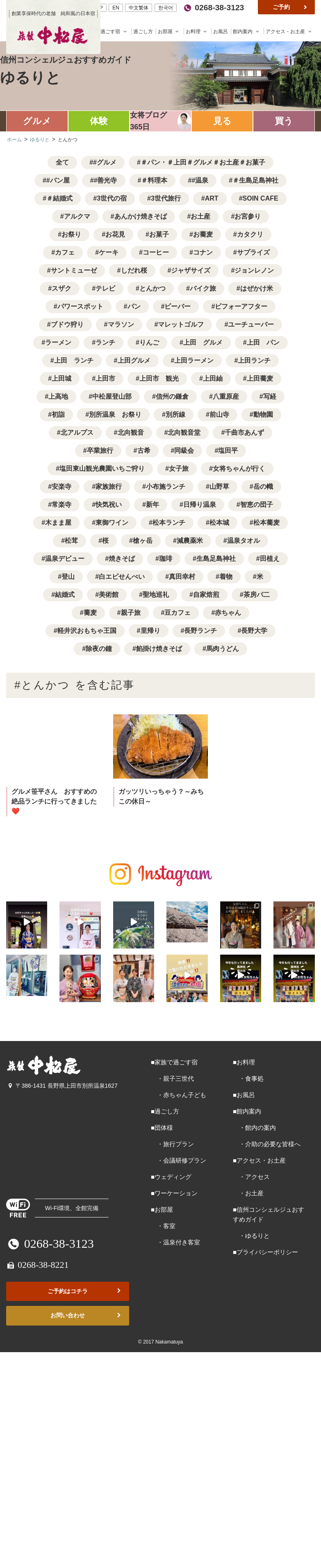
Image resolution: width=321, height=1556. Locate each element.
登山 (68, 576)
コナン (203, 252)
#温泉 (199, 180)
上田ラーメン (194, 360)
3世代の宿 (112, 198)
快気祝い (109, 504)
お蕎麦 (203, 234)
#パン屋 (58, 180)
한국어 (165, 8)
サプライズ (253, 252)
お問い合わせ (86, 1313)
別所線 (175, 414)
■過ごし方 (165, 1109)
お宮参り (247, 216)
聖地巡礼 (156, 594)
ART (212, 198)
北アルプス (77, 432)
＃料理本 (154, 180)
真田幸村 (182, 576)
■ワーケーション (174, 1191)
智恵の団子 (256, 504)
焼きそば (122, 558)
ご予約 (291, 7)
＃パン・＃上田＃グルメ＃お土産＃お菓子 (203, 162)
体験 (99, 121)
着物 (225, 576)
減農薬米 (190, 540)
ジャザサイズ (190, 270)
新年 (152, 504)
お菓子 (159, 234)
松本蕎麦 (266, 522)
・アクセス (251, 1174)
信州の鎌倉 (172, 396)
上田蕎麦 (260, 378)
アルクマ (77, 216)
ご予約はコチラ (85, 1289)
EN (115, 8)
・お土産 (248, 1191)
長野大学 (254, 630)
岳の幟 (263, 486)
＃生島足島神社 (255, 180)
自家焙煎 (206, 594)
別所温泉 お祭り (115, 414)
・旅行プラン (172, 1141)
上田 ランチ (73, 360)
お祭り (71, 234)
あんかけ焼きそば (140, 216)
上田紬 (213, 378)
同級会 (184, 450)
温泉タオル (243, 540)
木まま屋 (58, 522)
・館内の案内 (254, 1125)
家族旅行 (109, 486)
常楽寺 (61, 504)
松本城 (219, 522)
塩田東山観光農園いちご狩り (102, 468)
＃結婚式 (59, 198)
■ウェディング (171, 1174)
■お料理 (244, 1060)
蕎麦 (90, 612)
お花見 (115, 234)
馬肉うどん (222, 648)
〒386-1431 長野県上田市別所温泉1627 (62, 1083)
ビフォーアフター (241, 306)
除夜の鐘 (99, 648)
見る (222, 121)
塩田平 (228, 450)
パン (134, 306)
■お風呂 (244, 1092)
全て (62, 162)
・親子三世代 (172, 1076)
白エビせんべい (122, 576)
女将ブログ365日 (148, 121)
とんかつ (152, 288)
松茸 (71, 540)
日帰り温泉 (199, 504)
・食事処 (248, 1076)
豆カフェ (177, 612)
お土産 (200, 216)
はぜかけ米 (256, 288)
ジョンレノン (254, 270)
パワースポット (80, 306)
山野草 (219, 486)
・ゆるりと (251, 1233)
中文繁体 (138, 8)
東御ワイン (112, 522)
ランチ (105, 342)
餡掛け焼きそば (159, 648)
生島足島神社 (216, 558)
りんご (149, 342)
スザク (61, 288)
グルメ (37, 121)
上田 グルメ (203, 342)
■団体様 (162, 1125)
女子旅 (179, 468)
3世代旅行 (166, 198)
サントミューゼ (74, 270)
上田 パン (263, 342)
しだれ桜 (134, 270)
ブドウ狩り (67, 324)
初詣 (58, 414)
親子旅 (131, 612)
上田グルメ (134, 360)
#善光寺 (105, 180)
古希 (143, 450)
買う (284, 121)
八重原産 (226, 396)
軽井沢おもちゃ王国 (86, 630)
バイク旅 (203, 288)
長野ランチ (200, 630)
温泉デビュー (64, 558)
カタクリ (250, 234)
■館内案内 (247, 1109)
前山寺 (219, 414)
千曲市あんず (244, 432)
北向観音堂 (184, 432)
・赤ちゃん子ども (178, 1092)
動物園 (263, 414)
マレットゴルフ (181, 324)
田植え (270, 558)
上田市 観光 (159, 378)
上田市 (105, 378)
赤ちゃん (228, 612)
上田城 (61, 378)
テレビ (105, 288)
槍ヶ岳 (143, 540)
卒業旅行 (100, 450)
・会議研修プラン (178, 1158)
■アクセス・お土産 (259, 1158)
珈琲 (165, 558)
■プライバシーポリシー (265, 1250)
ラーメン (58, 342)
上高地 (58, 396)
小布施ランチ (165, 486)
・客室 (163, 1223)
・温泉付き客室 (175, 1240)
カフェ (65, 252)
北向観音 (131, 432)
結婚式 (65, 594)
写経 (269, 396)
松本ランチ (169, 522)
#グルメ (104, 162)
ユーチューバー (251, 324)
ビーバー (177, 306)
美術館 (108, 594)
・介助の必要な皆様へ (267, 1141)
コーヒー (156, 252)
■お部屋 (162, 1207)
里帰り (150, 630)
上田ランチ (254, 360)
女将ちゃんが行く (239, 468)
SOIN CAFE (260, 198)
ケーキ (108, 252)
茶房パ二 (257, 594)
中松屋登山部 (112, 396)
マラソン (121, 324)
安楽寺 (61, 486)
